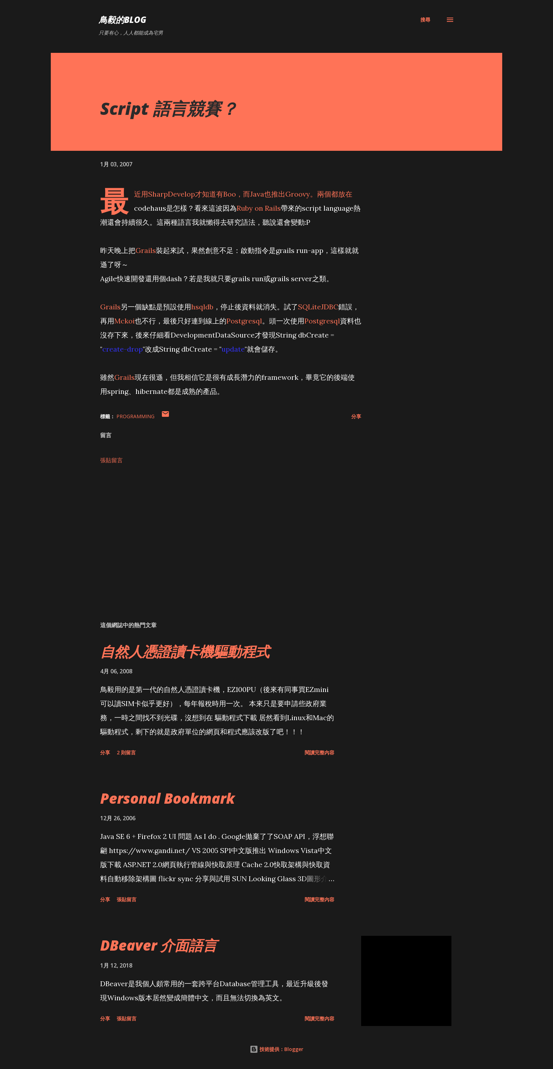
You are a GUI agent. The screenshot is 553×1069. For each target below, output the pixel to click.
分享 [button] (356, 416)
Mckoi (124, 320)
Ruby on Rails (259, 208)
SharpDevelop (171, 194)
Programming (135, 416)
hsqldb (202, 306)
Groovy (297, 194)
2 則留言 (126, 752)
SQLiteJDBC (318, 306)
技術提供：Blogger (276, 1049)
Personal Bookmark (167, 798)
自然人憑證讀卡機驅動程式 (184, 651)
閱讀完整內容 (319, 752)
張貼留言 (111, 460)
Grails (145, 250)
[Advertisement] (219, 533)
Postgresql (244, 320)
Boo (229, 194)
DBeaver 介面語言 (158, 945)
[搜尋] (425, 20)
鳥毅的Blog (122, 19)
